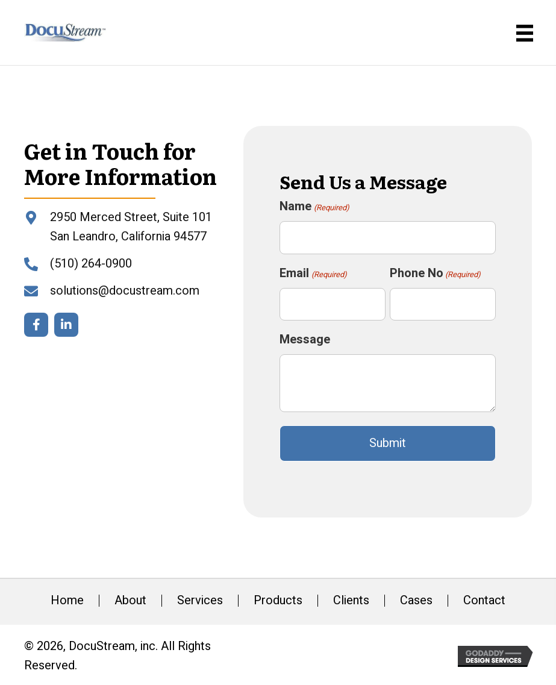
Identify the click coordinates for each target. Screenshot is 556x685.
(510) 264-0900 (91, 263)
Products (278, 601)
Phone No (435, 273)
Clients (351, 601)
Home (67, 601)
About (130, 601)
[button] (36, 325)
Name (314, 206)
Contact (484, 601)
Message (305, 339)
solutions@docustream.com (124, 290)
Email (313, 273)
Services (200, 601)
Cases (416, 601)
